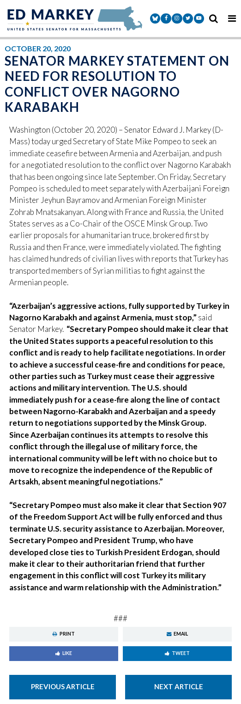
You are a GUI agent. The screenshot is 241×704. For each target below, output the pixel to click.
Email (177, 634)
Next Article (178, 686)
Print (64, 634)
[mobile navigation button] (232, 18)
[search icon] (213, 18)
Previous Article (63, 686)
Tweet (177, 653)
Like (63, 653)
